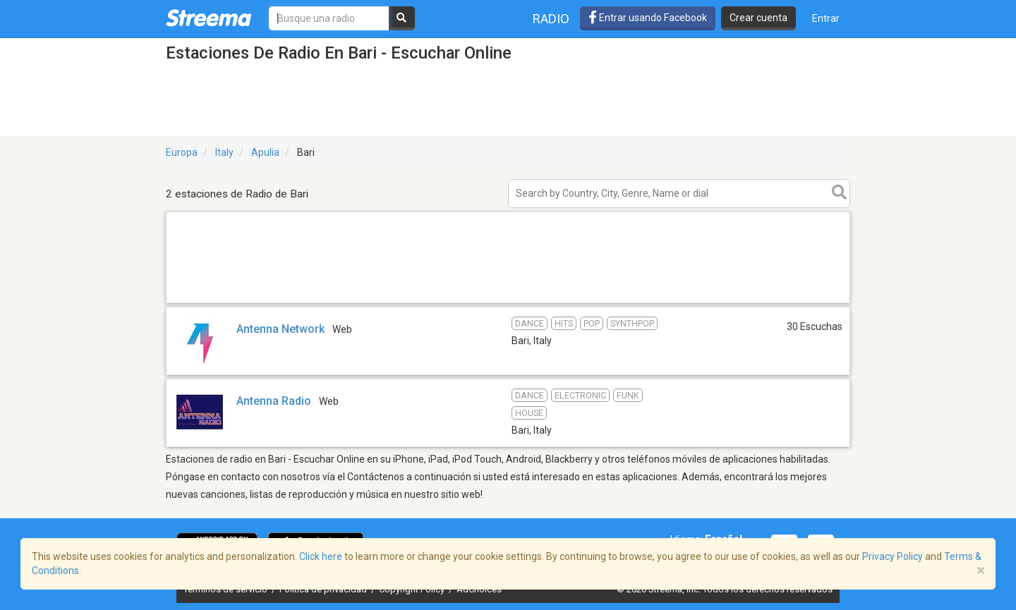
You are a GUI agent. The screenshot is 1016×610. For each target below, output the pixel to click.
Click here (320, 556)
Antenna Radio (273, 401)
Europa (182, 152)
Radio (551, 18)
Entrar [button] (826, 18)
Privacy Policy (892, 556)
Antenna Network (280, 329)
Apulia (265, 152)
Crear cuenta (758, 17)
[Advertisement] (508, 302)
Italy (224, 152)
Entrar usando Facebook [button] (647, 17)
